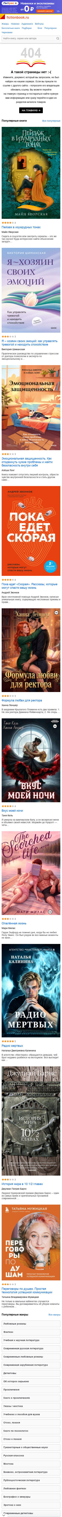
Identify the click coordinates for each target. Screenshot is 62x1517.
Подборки (27, 28)
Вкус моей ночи (12, 810)
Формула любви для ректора (22, 700)
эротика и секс (12, 1505)
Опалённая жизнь (14, 923)
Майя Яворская (10, 232)
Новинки (15, 24)
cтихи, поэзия (11, 1422)
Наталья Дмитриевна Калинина (19, 1050)
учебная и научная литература (21, 1340)
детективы (9, 1373)
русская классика (13, 1455)
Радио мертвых (12, 1045)
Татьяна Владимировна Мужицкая (20, 1297)
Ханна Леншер (10, 705)
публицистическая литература (21, 1480)
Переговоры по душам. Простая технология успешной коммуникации (27, 1290)
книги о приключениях (16, 1398)
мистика (8, 1463)
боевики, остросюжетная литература (25, 1472)
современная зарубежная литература (25, 1365)
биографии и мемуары (16, 1496)
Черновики (7, 32)
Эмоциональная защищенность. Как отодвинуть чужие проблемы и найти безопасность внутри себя (27, 462)
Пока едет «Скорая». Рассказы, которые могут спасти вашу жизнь (29, 586)
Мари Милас (8, 928)
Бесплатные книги (11, 28)
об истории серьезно (16, 1381)
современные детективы (18, 1513)
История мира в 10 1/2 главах (22, 1184)
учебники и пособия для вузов (21, 1414)
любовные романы (14, 1323)
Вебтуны (39, 24)
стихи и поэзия (12, 1439)
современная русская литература (23, 1348)
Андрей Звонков (10, 592)
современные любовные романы (23, 1356)
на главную (30, 110)
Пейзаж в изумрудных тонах (21, 227)
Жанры (5, 24)
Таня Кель (7, 815)
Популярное (50, 28)
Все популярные (51, 120)
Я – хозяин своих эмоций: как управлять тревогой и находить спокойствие (29, 342)
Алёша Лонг (8, 470)
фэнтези (8, 1332)
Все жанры (54, 1314)
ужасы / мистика (13, 1406)
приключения (11, 1389)
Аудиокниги (27, 24)
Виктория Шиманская (13, 349)
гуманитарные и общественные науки (25, 1447)
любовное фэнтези (14, 1488)
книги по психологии (15, 1431)
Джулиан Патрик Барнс (14, 1188)
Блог (40, 28)
